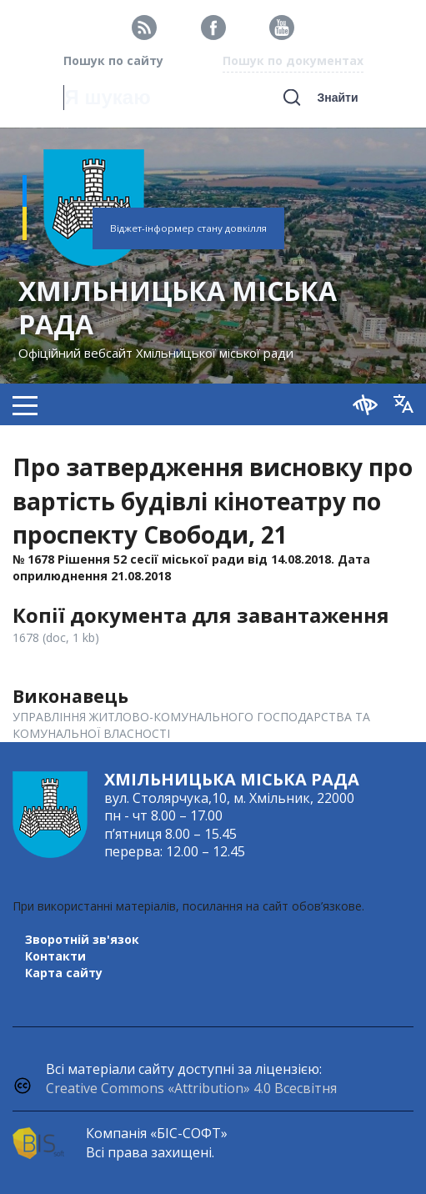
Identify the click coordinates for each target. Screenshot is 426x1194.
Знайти (337, 97)
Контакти (55, 956)
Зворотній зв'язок (82, 939)
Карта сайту (64, 973)
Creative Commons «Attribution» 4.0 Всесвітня (191, 1088)
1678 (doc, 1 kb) (56, 637)
